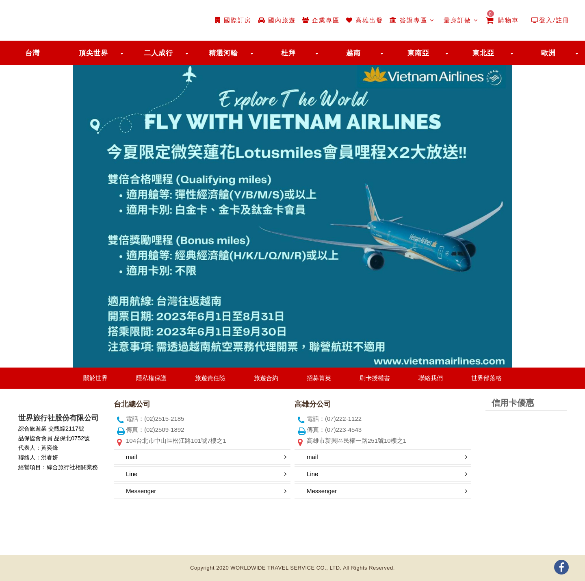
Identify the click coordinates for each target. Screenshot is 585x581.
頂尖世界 (93, 52)
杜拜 (288, 52)
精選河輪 (223, 52)
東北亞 (483, 52)
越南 (353, 52)
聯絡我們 (430, 377)
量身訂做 (460, 20)
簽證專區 (412, 20)
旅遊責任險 (210, 377)
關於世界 (95, 377)
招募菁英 (319, 377)
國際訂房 (233, 20)
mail (131, 456)
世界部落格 (486, 377)
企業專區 (321, 20)
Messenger (141, 490)
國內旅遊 (277, 20)
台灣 (32, 52)
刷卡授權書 (375, 377)
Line (131, 473)
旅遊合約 (266, 377)
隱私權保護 (151, 377)
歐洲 (548, 52)
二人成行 (158, 52)
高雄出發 (364, 20)
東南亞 (418, 52)
